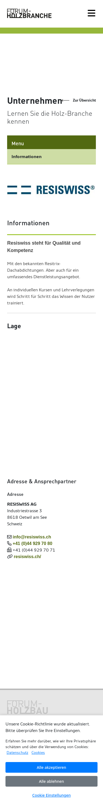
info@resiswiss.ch (32, 537)
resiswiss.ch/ (27, 556)
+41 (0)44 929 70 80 (32, 543)
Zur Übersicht (84, 100)
